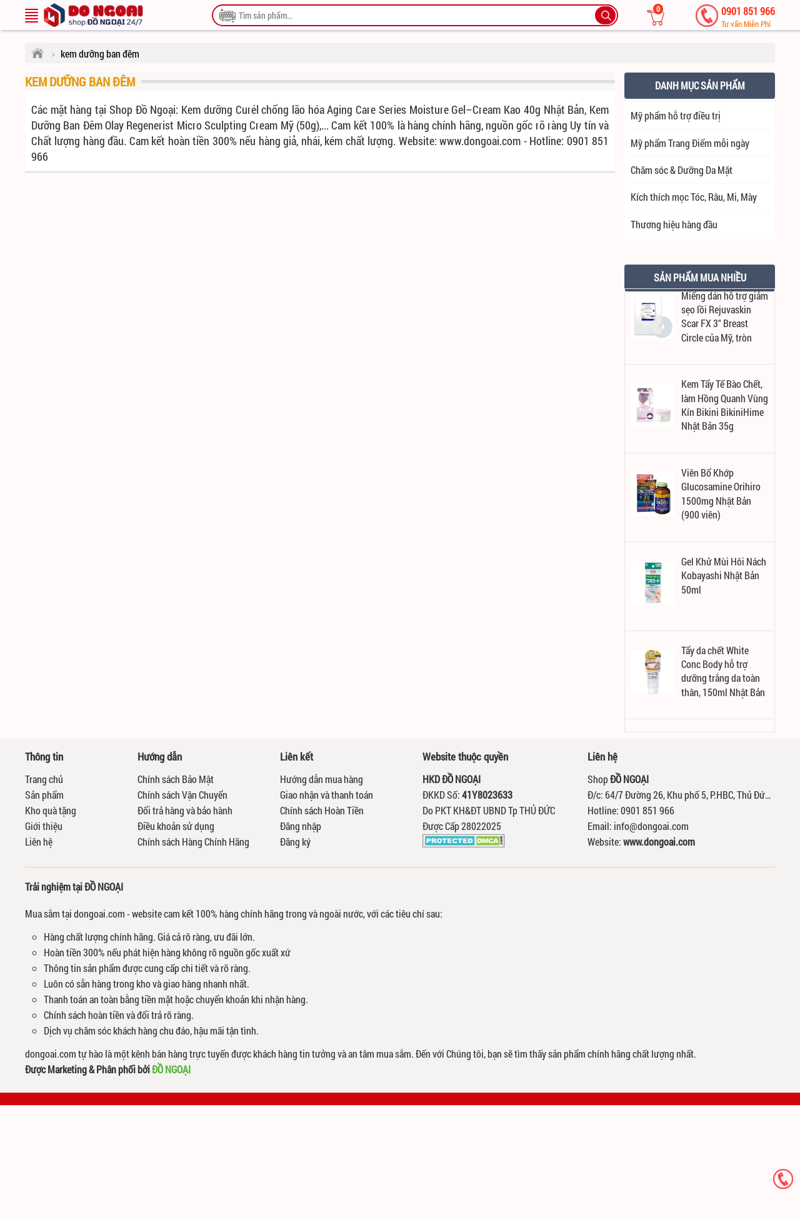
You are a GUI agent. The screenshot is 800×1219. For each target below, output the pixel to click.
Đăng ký (295, 841)
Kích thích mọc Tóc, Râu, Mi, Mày (694, 196)
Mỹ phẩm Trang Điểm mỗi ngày (690, 142)
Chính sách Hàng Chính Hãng (193, 841)
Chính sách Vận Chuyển (183, 794)
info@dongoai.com (651, 825)
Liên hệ (38, 841)
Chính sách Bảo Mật (176, 779)
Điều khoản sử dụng (176, 825)
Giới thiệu (43, 825)
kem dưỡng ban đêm (80, 81)
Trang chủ (44, 779)
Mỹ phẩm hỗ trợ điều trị (676, 115)
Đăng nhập (300, 825)
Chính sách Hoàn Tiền (322, 810)
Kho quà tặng (50, 810)
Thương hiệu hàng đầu (674, 224)
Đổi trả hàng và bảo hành (185, 810)
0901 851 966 (748, 17)
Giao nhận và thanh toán (326, 794)
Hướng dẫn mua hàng (321, 779)
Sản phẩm (44, 794)
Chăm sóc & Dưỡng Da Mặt (681, 169)
